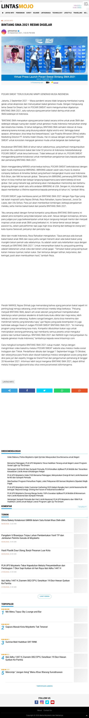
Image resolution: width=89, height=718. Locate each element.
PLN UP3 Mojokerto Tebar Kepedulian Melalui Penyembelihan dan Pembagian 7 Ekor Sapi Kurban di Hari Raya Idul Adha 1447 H (33, 567)
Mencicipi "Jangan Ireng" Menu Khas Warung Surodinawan (34, 672)
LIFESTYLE (68, 13)
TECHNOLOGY (57, 13)
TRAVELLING (77, 13)
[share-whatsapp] (62, 390)
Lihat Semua (44, 596)
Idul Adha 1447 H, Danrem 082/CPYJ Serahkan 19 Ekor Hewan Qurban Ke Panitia (35, 582)
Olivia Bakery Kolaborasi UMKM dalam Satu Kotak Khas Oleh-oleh (33, 520)
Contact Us (48, 710)
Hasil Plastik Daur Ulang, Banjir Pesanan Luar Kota (25, 550)
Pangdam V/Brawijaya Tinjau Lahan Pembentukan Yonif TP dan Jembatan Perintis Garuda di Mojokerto (32, 537)
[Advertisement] (44, 280)
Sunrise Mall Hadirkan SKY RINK (21, 642)
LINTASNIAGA (46, 13)
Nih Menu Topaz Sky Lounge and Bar (23, 611)
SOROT (28, 13)
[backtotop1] (87, 715)
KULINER (36, 13)
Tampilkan (82, 507)
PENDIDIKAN (20, 13)
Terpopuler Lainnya (45, 686)
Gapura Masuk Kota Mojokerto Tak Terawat (26, 627)
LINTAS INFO (9, 13)
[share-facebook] (27, 390)
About (39, 710)
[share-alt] (9, 390)
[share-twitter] (44, 390)
